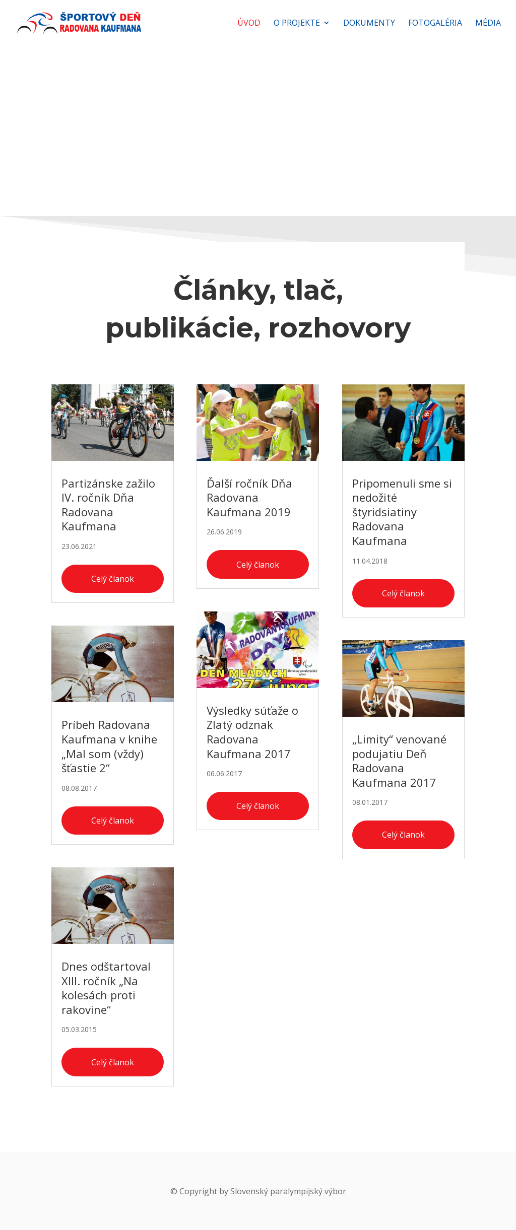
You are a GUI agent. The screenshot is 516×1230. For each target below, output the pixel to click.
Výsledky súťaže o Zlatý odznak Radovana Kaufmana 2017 (252, 732)
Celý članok (112, 578)
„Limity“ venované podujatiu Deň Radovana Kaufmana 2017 (399, 760)
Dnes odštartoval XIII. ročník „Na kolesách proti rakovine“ (106, 988)
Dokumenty (369, 23)
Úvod (249, 23)
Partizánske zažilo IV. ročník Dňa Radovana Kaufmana (108, 504)
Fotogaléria (435, 23)
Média (488, 23)
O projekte (297, 23)
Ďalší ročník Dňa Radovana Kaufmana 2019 (249, 497)
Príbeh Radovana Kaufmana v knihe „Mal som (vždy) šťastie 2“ (109, 746)
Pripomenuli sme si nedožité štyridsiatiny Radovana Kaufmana (402, 511)
